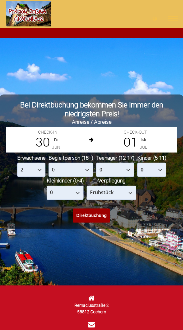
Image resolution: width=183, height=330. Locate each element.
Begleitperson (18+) (71, 157)
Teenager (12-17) (115, 157)
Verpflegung (111, 180)
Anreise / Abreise (91, 122)
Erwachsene (31, 157)
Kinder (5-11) (151, 157)
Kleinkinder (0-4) (65, 180)
